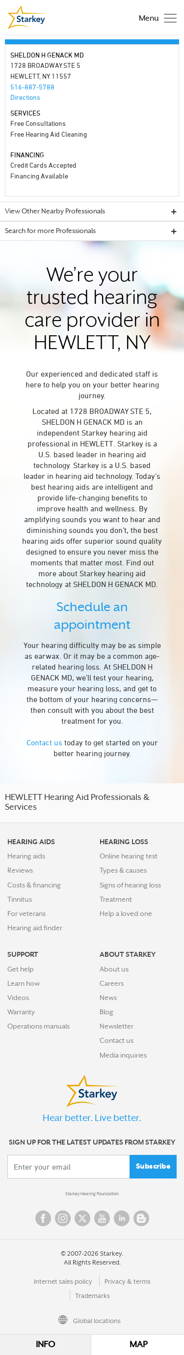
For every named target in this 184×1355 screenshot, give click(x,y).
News (108, 998)
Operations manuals (38, 1026)
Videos (18, 998)
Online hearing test (129, 856)
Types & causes (123, 870)
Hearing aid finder (34, 928)
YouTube (102, 1218)
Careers (112, 983)
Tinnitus (19, 899)
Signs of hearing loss (130, 885)
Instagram (63, 1218)
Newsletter (116, 1026)
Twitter (82, 1218)
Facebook (43, 1218)
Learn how (23, 983)
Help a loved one (126, 913)
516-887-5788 (32, 87)
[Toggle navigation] (155, 17)
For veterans (26, 913)
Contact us (44, 742)
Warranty (21, 1012)
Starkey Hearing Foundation (92, 1193)
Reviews (20, 870)
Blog (106, 1012)
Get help (20, 969)
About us (114, 969)
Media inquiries (123, 1055)
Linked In (122, 1218)
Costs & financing (34, 885)
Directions (25, 97)
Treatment (116, 899)
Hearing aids (26, 856)
